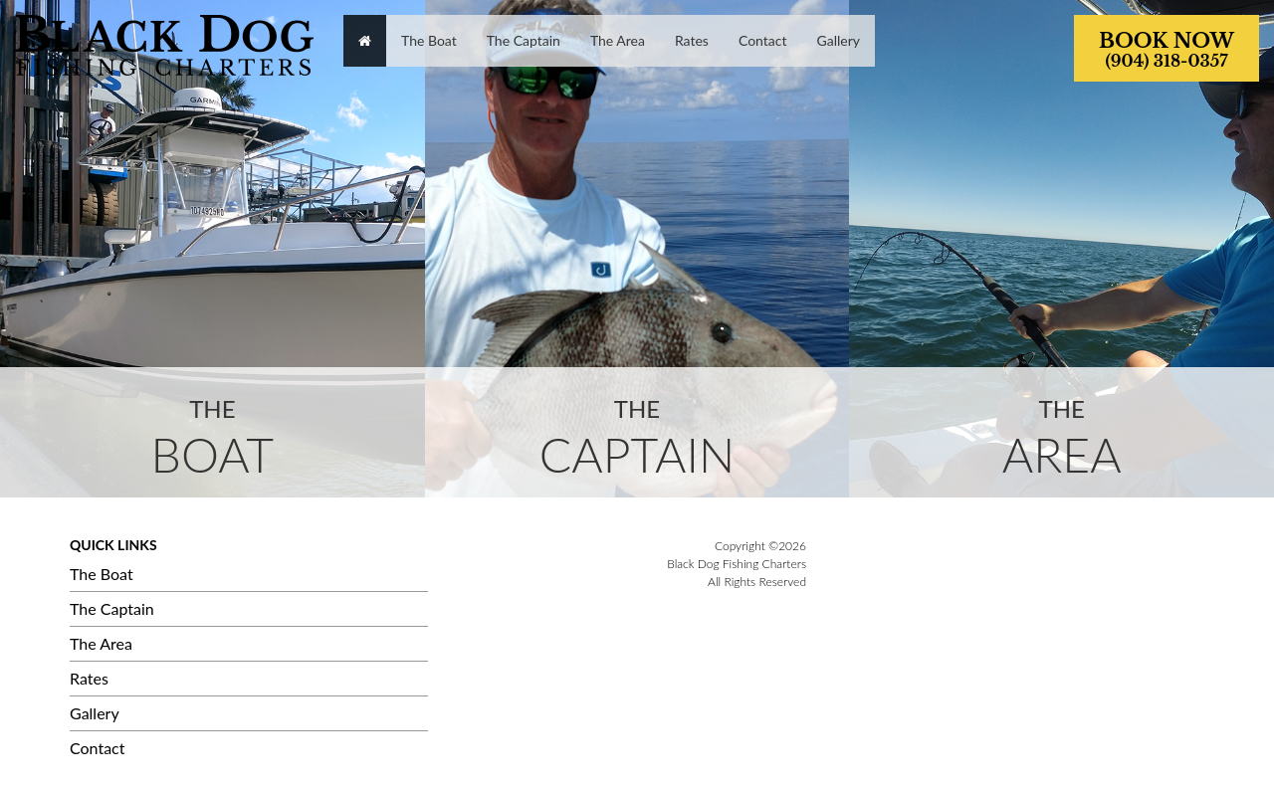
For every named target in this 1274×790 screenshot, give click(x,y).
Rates (89, 678)
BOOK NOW (1166, 50)
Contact (97, 747)
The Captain (112, 608)
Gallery (94, 712)
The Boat (101, 573)
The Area (101, 643)
